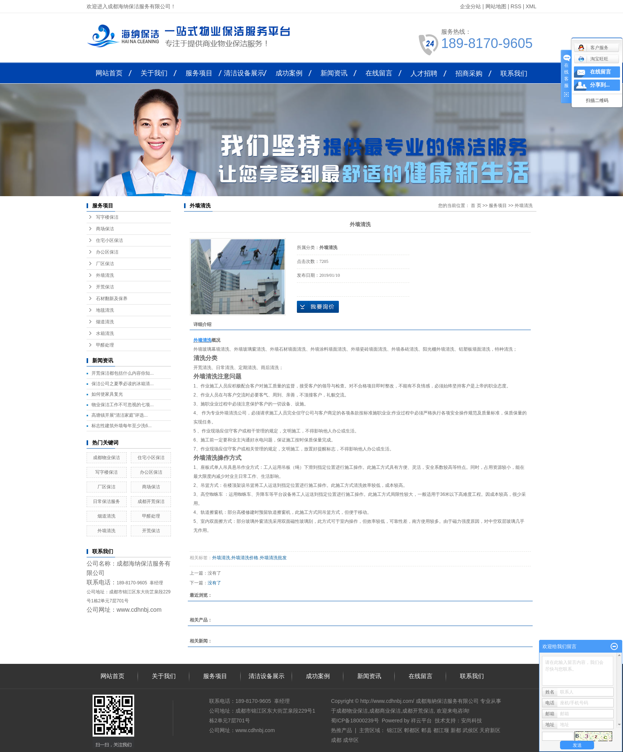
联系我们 (513, 73)
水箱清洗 (105, 333)
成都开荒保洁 (151, 501)
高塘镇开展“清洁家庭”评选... (119, 415)
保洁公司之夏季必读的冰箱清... (122, 383)
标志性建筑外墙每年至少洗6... (121, 425)
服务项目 (199, 73)
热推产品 (341, 730)
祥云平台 (421, 720)
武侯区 (470, 730)
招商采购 (468, 73)
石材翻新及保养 (111, 298)
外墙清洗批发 (273, 557)
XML (531, 6)
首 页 (476, 205)
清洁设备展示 (244, 73)
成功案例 (289, 73)
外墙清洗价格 (244, 557)
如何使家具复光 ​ (107, 394)
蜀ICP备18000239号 (355, 720)
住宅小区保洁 (109, 240)
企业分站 (470, 6)
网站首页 (109, 73)
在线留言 (378, 73)
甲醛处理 (105, 345)
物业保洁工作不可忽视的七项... (122, 404)
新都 (456, 730)
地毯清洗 (105, 310)
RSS (516, 6)
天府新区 (489, 730)
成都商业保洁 (385, 711)
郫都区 (412, 730)
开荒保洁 (105, 287)
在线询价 (318, 307)
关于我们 (154, 73)
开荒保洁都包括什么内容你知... (122, 373)
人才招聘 (423, 73)
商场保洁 (105, 228)
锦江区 (395, 730)
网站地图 (495, 6)
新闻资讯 (333, 73)
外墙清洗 (105, 275)
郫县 (426, 730)
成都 (336, 740)
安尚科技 (471, 720)
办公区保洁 (107, 252)
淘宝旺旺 (593, 59)
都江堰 (441, 730)
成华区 (351, 740)
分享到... (600, 85)
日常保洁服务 (106, 501)
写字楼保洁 (107, 217)
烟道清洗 (105, 321)
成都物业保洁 (106, 457)
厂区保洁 (105, 263)
